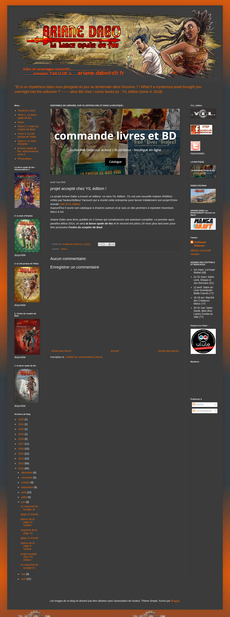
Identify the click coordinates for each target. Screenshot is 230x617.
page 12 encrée (29, 538)
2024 (21, 424)
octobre (25, 482)
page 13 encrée (29, 514)
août (24, 492)
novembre (27, 477)
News (64, 249)
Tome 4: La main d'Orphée (27, 143)
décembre (27, 472)
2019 (21, 434)
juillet (24, 497)
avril (24, 578)
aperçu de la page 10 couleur (27, 522)
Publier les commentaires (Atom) (84, 357)
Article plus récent (61, 350)
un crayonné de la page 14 (29, 508)
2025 (21, 419)
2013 (21, 463)
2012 (21, 468)
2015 (21, 453)
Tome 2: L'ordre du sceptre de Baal (28, 128)
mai (23, 574)
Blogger (175, 600)
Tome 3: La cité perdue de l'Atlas (27, 135)
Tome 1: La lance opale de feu (27, 116)
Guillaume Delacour (200, 244)
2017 (21, 443)
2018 (21, 439)
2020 (21, 429)
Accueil (115, 350)
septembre (27, 487)
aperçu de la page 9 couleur (27, 546)
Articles (198, 404)
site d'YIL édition (70, 204)
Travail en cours (26, 110)
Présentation (25, 158)
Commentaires (202, 410)
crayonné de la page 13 (29, 532)
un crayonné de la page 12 (29, 566)
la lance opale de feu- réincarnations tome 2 (28, 151)
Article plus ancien (168, 350)
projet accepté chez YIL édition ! (28, 556)
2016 (21, 448)
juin (23, 502)
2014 (21, 458)
